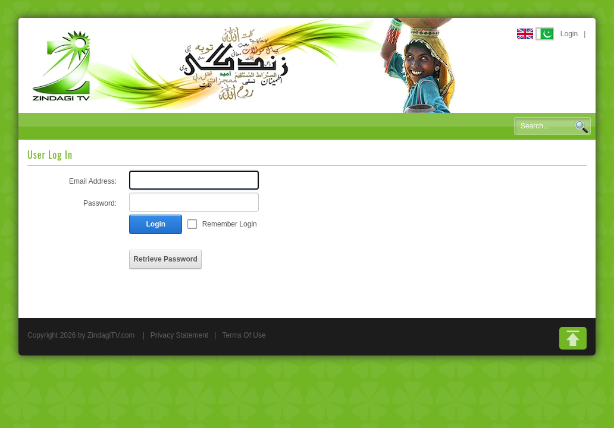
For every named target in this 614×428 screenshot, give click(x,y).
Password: (100, 203)
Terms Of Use (243, 335)
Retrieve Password (165, 259)
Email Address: (93, 181)
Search (581, 126)
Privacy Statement (179, 335)
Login (569, 34)
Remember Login (229, 224)
